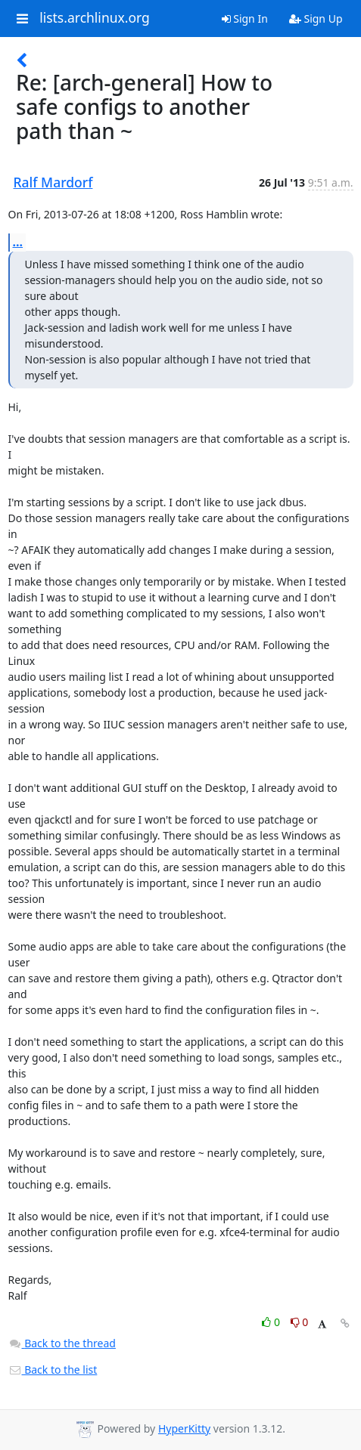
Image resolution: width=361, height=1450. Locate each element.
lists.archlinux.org (94, 18)
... (18, 241)
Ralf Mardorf (53, 182)
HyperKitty (184, 1428)
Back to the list (53, 1369)
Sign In (245, 18)
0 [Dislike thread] (300, 1322)
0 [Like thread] (272, 1322)
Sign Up (316, 18)
